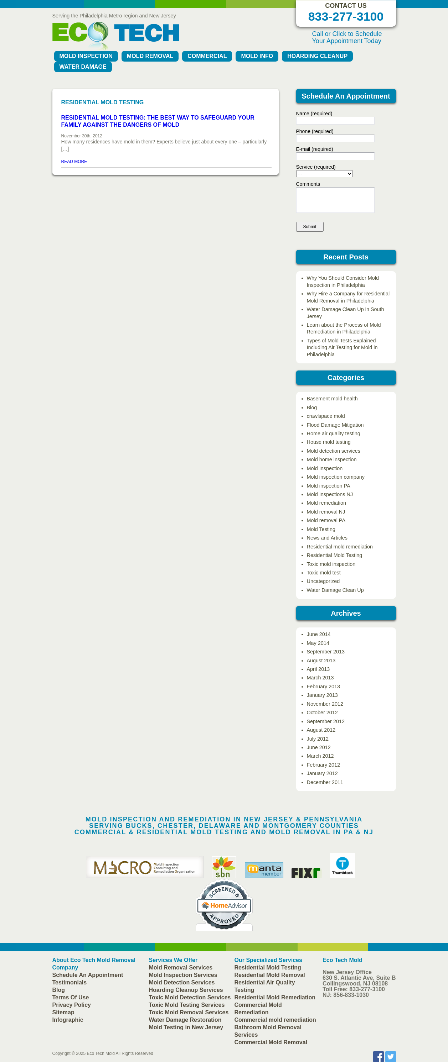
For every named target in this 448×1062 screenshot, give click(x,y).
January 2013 (322, 695)
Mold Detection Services (182, 982)
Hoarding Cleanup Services (186, 990)
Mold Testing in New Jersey (186, 1027)
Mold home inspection (332, 459)
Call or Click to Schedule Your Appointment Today (347, 37)
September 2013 (326, 651)
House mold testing (329, 442)
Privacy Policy (71, 1005)
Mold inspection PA (328, 486)
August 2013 (321, 660)
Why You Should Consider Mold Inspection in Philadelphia (343, 281)
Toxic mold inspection (331, 564)
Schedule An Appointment (87, 975)
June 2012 (319, 747)
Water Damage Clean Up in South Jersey (345, 312)
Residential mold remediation (340, 547)
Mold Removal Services (181, 967)
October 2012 (322, 712)
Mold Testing (321, 529)
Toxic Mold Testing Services (187, 1005)
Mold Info (257, 56)
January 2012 (322, 773)
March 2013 (320, 677)
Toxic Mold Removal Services (189, 1012)
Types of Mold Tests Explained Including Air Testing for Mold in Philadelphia (342, 347)
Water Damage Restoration (185, 1020)
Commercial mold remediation (275, 1020)
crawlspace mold (326, 416)
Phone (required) (315, 131)
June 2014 (319, 634)
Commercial (207, 56)
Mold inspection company (336, 477)
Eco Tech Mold (101, 1053)
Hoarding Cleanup (317, 56)
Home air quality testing (333, 433)
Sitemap (63, 1012)
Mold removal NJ (326, 512)
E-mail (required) (314, 149)
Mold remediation (326, 503)
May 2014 (318, 643)
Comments (308, 184)
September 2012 (326, 721)
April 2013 (318, 669)
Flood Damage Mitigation (335, 425)
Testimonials (69, 982)
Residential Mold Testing (334, 555)
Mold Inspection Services (183, 975)
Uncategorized (323, 581)
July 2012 (318, 739)
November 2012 (325, 704)
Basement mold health (332, 398)
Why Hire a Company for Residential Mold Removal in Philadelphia (348, 297)
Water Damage (83, 67)
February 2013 (323, 686)
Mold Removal (150, 56)
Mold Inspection (86, 56)
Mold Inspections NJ (330, 494)
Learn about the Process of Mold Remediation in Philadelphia (344, 328)
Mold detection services (333, 451)
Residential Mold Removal (270, 975)
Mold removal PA (326, 520)
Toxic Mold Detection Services (190, 997)
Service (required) (316, 167)
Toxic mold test (324, 572)
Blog (312, 407)
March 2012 (320, 756)
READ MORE (74, 161)
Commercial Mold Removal (271, 1042)
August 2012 (321, 730)
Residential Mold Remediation (275, 997)
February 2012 (323, 765)
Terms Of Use (70, 997)
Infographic (67, 1020)
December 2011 (325, 782)
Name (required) (314, 113)
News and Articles (327, 538)
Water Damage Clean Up (335, 590)
